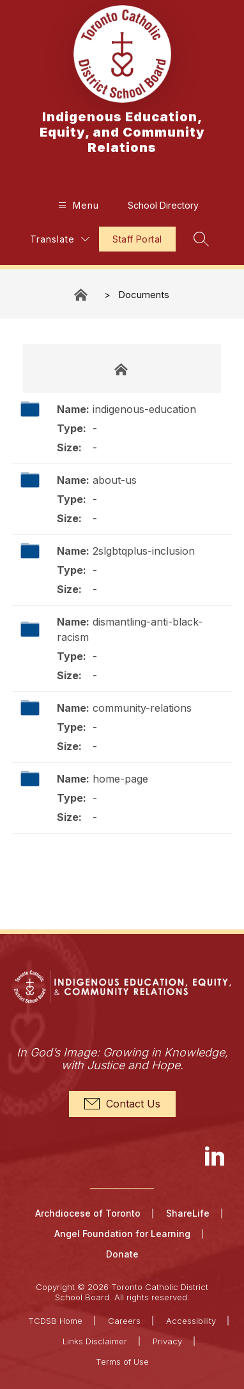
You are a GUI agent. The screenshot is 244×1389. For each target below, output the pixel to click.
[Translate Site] (60, 239)
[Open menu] (77, 205)
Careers (124, 1321)
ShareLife (188, 1213)
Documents (143, 295)
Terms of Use (122, 1361)
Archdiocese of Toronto (88, 1213)
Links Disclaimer (95, 1341)
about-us (115, 480)
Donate (122, 1254)
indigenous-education (144, 409)
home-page (120, 778)
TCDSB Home (55, 1321)
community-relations (142, 708)
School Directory (163, 205)
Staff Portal (137, 239)
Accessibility (191, 1321)
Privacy (167, 1341)
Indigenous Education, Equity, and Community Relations (81, 295)
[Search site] (201, 239)
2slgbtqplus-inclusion (144, 550)
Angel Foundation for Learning (122, 1233)
